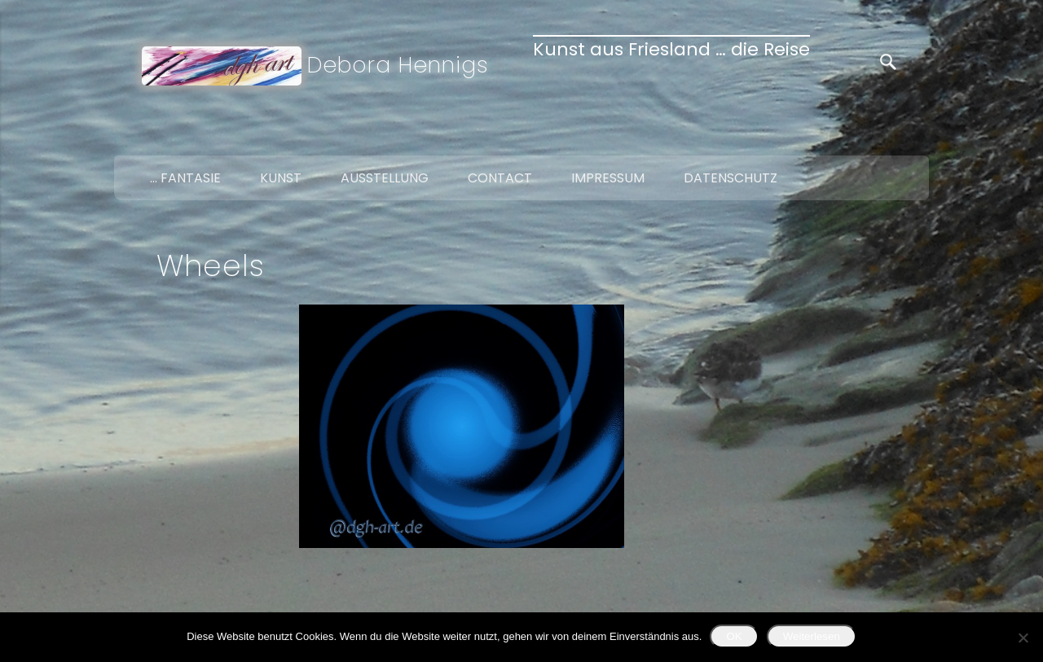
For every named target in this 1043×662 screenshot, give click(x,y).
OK (734, 636)
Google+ (911, 137)
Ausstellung (385, 178)
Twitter (877, 137)
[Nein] (1022, 637)
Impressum (608, 178)
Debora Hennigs (398, 65)
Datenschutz (730, 178)
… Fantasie (185, 178)
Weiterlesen (811, 636)
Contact (500, 178)
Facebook (843, 137)
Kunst (280, 178)
